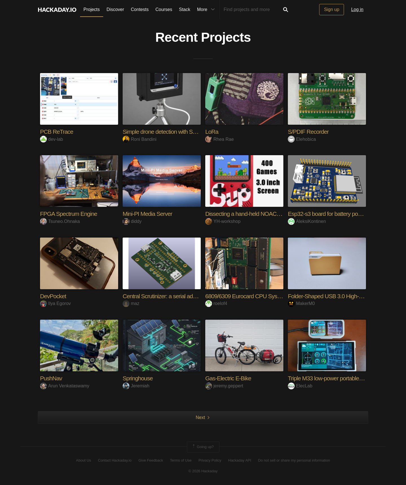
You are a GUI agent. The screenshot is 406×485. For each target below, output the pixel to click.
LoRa (212, 131)
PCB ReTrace (57, 131)
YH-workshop (222, 221)
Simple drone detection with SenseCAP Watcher (183, 131)
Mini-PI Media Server (149, 213)
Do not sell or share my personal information (294, 460)
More (207, 9)
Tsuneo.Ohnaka (60, 221)
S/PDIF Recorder (309, 131)
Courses (163, 9)
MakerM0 (301, 303)
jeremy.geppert (224, 385)
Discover (115, 9)
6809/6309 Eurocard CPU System (247, 296)
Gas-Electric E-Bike (229, 378)
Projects (91, 9)
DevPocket (53, 296)
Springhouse (139, 378)
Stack (184, 9)
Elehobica (302, 139)
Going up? (202, 447)
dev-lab (51, 139)
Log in (357, 9)
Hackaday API (239, 460)
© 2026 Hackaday (203, 471)
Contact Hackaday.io (115, 460)
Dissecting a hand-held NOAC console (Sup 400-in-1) (271, 213)
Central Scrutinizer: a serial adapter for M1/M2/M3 (184, 296)
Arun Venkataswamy (64, 385)
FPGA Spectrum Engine (70, 213)
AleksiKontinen (307, 221)
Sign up (331, 9)
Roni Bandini (139, 139)
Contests (140, 9)
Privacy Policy (209, 460)
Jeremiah (136, 385)
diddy (132, 221)
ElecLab (300, 385)
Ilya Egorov (55, 303)
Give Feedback (150, 460)
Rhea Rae (219, 139)
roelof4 (216, 303)
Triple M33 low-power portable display (335, 378)
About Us (83, 460)
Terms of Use (181, 460)
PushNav (51, 378)
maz (131, 303)
